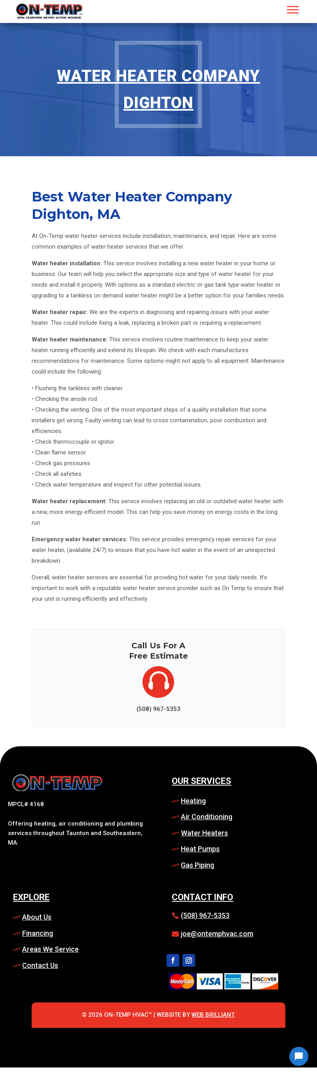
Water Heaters (204, 833)
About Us (36, 917)
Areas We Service (50, 949)
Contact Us (40, 965)
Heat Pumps (200, 849)
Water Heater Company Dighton (158, 89)
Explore (31, 897)
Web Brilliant (213, 1014)
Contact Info (202, 897)
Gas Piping (197, 865)
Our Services (201, 781)
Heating (193, 801)
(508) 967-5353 (205, 915)
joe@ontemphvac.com (217, 933)
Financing (37, 933)
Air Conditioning (206, 817)
